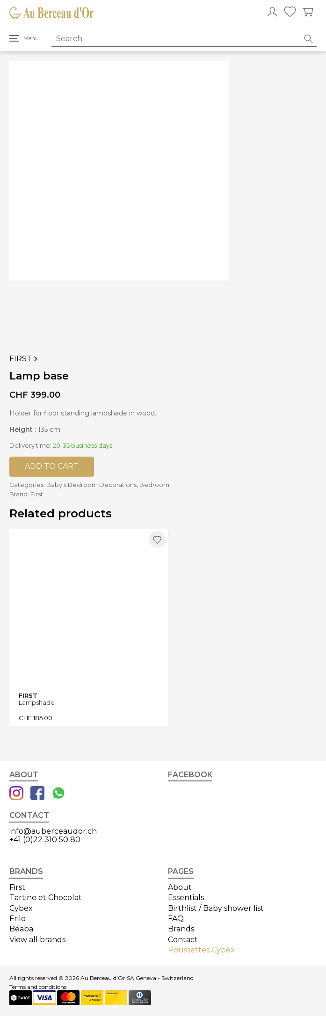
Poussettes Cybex (201, 949)
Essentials (186, 897)
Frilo (17, 918)
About (180, 887)
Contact (183, 939)
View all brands (37, 939)
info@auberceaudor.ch (53, 831)
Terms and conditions (37, 987)
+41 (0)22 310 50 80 (44, 839)
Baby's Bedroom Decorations (91, 484)
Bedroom (154, 484)
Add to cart (52, 466)
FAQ (176, 918)
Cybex (21, 908)
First (24, 359)
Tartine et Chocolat (45, 897)
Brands (181, 928)
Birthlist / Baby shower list (216, 908)
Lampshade (37, 702)
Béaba (21, 928)
